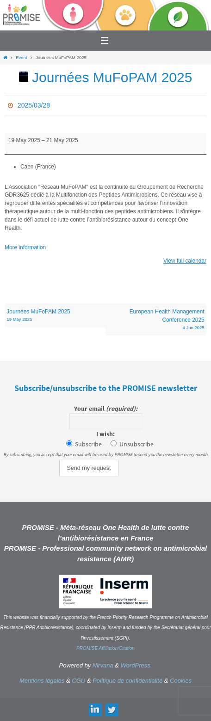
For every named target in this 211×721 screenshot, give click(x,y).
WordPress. (136, 665)
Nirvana (103, 665)
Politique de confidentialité (127, 680)
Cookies (181, 680)
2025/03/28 (34, 105)
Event (21, 57)
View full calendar (184, 261)
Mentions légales (42, 680)
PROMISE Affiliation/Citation (105, 648)
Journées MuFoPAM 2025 (54, 315)
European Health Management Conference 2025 (155, 319)
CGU (78, 680)
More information (25, 247)
